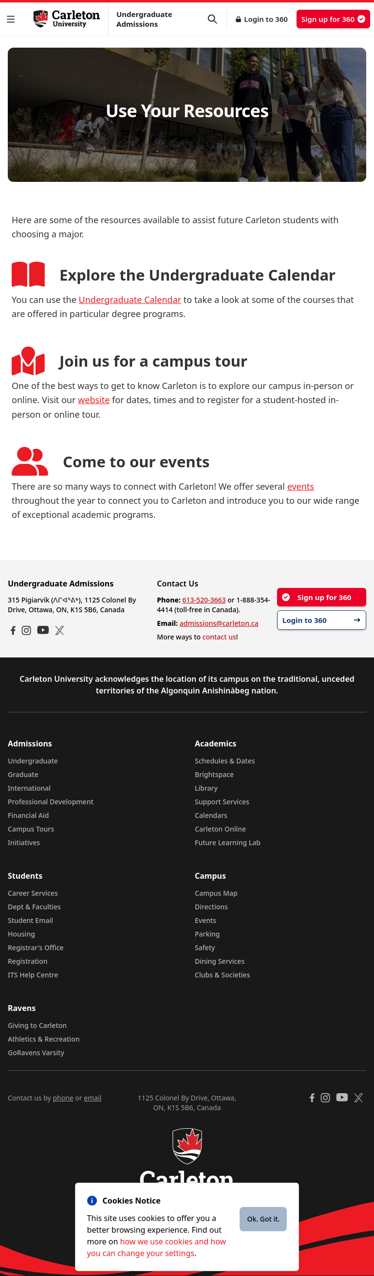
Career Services (33, 893)
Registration (28, 961)
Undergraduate (33, 760)
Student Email (30, 920)
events (300, 486)
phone (63, 1097)
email (92, 1097)
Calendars (211, 815)
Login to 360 (266, 19)
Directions (211, 906)
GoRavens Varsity (36, 1052)
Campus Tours (31, 828)
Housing (21, 934)
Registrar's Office (36, 947)
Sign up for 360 (333, 19)
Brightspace (214, 774)
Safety (205, 947)
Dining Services (219, 961)
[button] (12, 19)
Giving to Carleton (37, 1025)
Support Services (222, 801)
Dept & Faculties (34, 906)
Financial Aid (28, 815)
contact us (219, 636)
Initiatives (24, 842)
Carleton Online (220, 828)
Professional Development (51, 801)
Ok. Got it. (263, 1218)
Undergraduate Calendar (130, 299)
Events (205, 920)
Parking (207, 934)
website (94, 400)
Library (206, 788)
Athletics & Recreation (43, 1039)
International (29, 788)
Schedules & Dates (225, 760)
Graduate (23, 774)
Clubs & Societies (222, 974)
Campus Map (216, 893)
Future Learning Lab (228, 842)
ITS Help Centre (33, 974)
